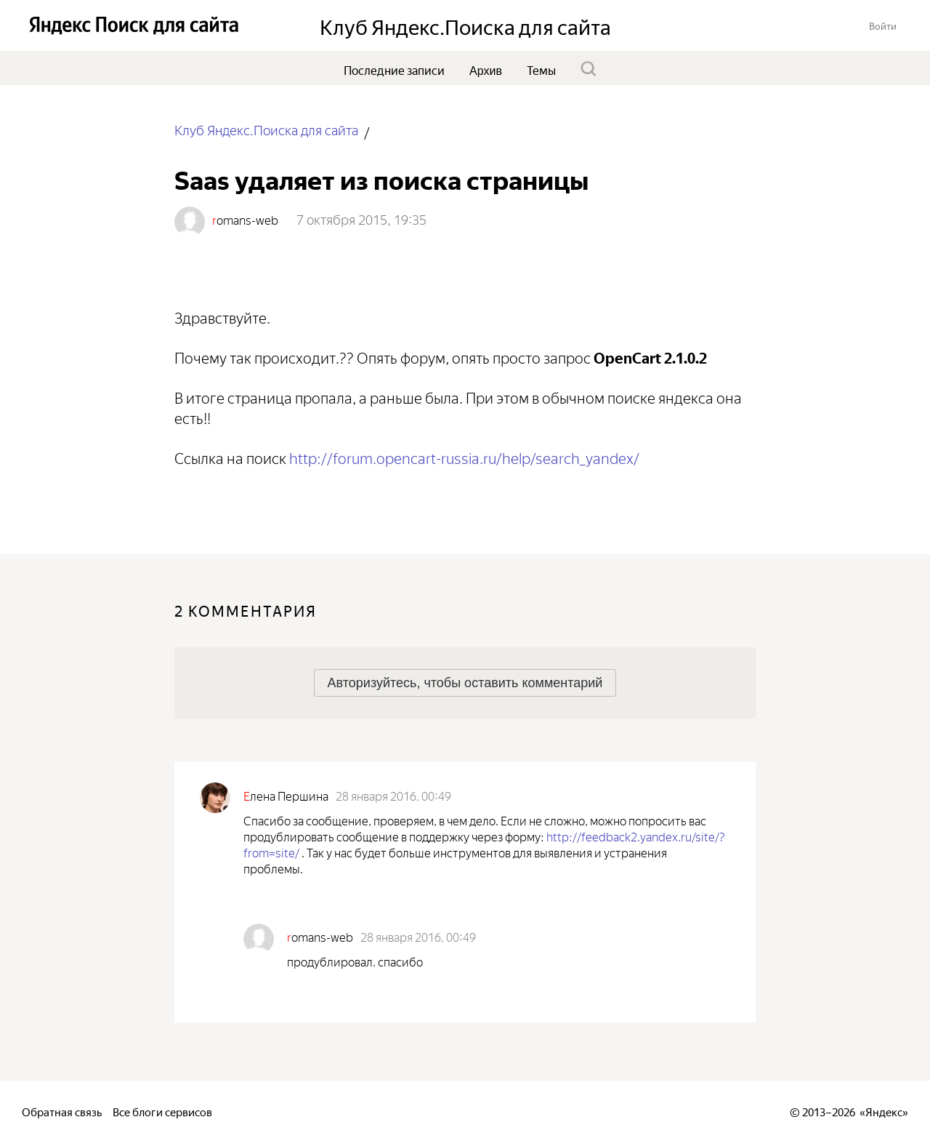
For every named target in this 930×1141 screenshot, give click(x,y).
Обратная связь (62, 1110)
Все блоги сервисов (162, 1110)
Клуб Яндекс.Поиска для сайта (266, 129)
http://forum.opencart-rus (464, 456)
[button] (883, 25)
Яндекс (883, 1110)
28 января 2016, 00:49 (393, 795)
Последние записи (394, 69)
